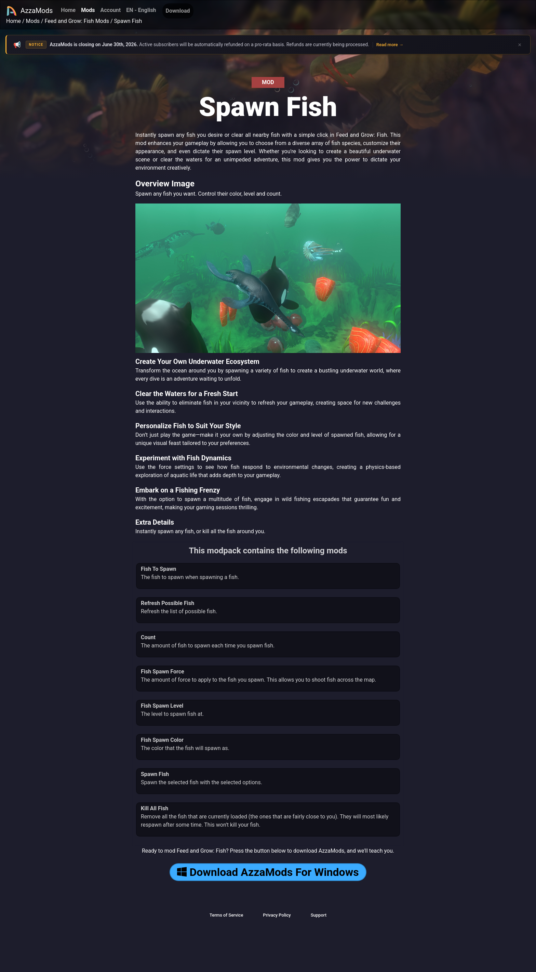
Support (318, 915)
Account (110, 10)
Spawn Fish (128, 21)
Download (178, 11)
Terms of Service (226, 915)
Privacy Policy (277, 915)
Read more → (389, 44)
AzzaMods (29, 10)
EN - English (141, 10)
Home (68, 10)
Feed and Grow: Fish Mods (77, 21)
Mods (88, 10)
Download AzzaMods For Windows (268, 872)
